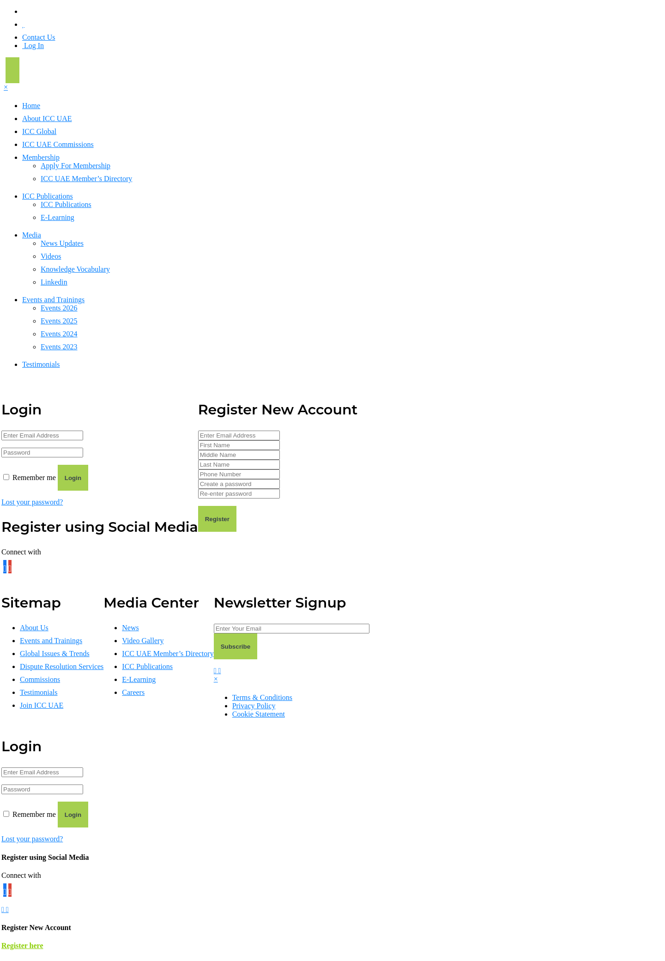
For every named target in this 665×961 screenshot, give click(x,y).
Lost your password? (32, 502)
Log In (33, 45)
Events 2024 (59, 334)
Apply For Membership (75, 166)
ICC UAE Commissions (58, 144)
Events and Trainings (53, 300)
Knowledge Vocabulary (75, 269)
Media (31, 235)
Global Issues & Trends (55, 653)
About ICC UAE (47, 118)
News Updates (62, 243)
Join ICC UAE (41, 705)
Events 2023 (59, 347)
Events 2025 (59, 321)
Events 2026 (59, 308)
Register (217, 519)
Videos (51, 256)
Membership (41, 157)
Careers (133, 692)
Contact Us (38, 37)
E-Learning (57, 217)
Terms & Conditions (262, 697)
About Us (34, 628)
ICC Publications (47, 196)
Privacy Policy (254, 706)
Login (73, 477)
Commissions (40, 679)
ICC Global (39, 131)
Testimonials (41, 364)
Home (31, 105)
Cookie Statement (258, 714)
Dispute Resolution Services (61, 666)
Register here (22, 945)
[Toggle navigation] (12, 70)
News (130, 628)
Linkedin (54, 282)
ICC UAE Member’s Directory (86, 178)
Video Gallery (142, 641)
